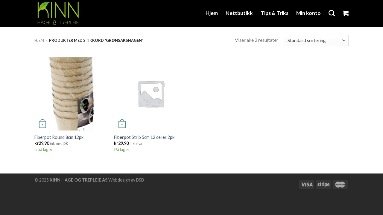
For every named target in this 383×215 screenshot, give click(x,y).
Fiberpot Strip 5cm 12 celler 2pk (144, 137)
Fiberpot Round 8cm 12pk (58, 137)
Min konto (308, 13)
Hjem (212, 13)
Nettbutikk (239, 13)
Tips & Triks (274, 13)
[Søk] (332, 13)
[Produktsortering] (316, 40)
